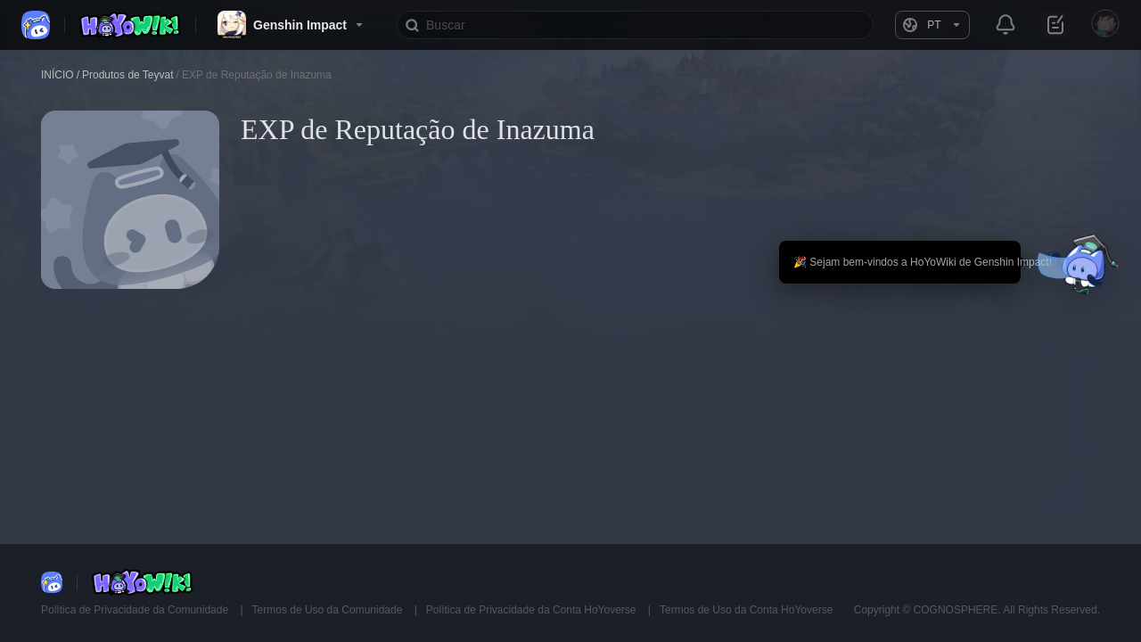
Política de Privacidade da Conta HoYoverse (532, 610)
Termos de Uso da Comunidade (329, 610)
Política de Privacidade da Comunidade (136, 610)
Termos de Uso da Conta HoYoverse (746, 610)
